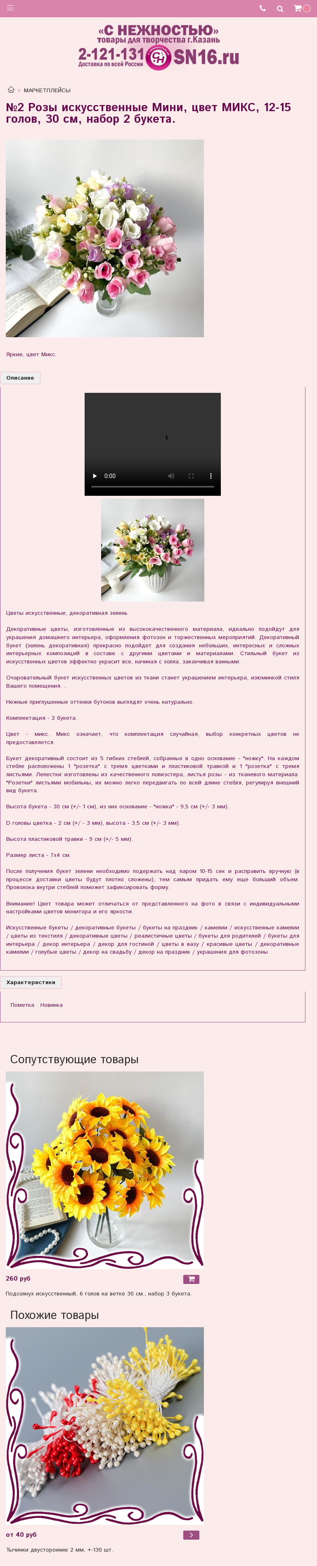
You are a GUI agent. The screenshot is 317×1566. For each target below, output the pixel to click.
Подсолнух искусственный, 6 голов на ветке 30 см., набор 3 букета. (99, 1294)
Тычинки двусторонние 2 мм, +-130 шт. (59, 1550)
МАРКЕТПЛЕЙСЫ (47, 90)
